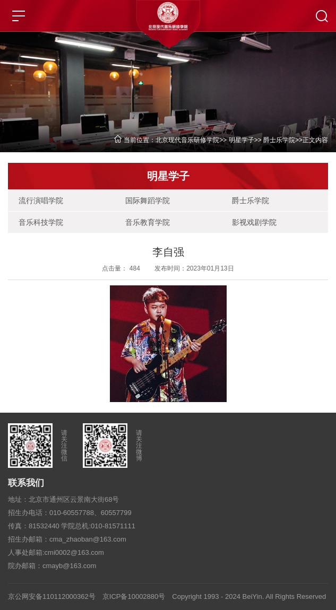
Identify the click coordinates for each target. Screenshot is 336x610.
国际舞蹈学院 (147, 200)
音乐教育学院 (147, 222)
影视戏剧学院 (254, 222)
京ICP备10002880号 (134, 596)
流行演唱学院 (41, 200)
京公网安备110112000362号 (52, 596)
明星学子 (241, 140)
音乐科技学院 (41, 222)
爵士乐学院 (279, 140)
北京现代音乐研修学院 (187, 140)
